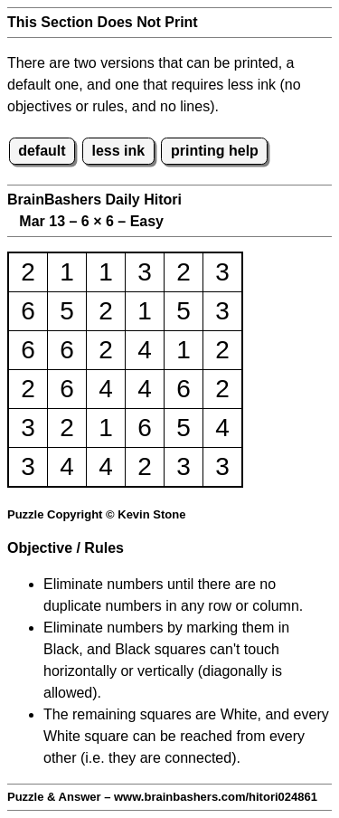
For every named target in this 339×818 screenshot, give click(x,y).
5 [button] (67, 311)
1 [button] (67, 272)
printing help (215, 150)
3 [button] (144, 272)
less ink (118, 150)
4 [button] (144, 350)
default (41, 150)
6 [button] (28, 311)
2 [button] (28, 272)
